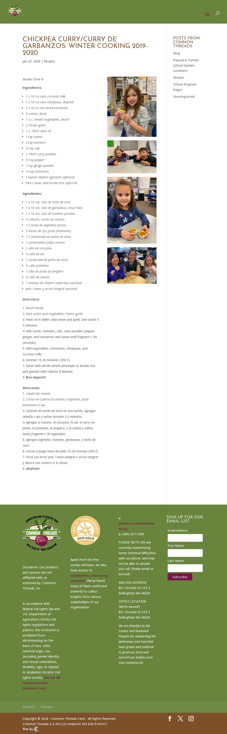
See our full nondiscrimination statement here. (41, 682)
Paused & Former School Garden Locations (186, 65)
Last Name (176, 561)
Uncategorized (184, 96)
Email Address (178, 530)
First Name (176, 545)
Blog (176, 53)
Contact (29, 706)
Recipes (49, 61)
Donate (47, 706)
